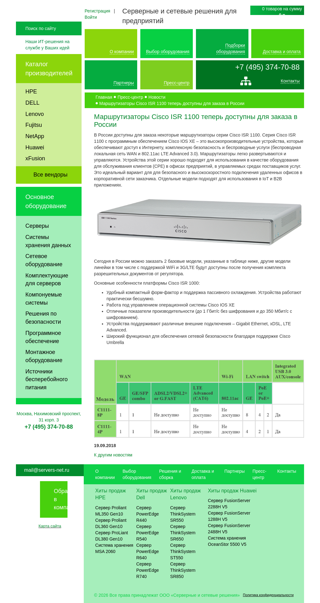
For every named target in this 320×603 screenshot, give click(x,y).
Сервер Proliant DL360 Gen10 (111, 523)
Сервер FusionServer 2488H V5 (229, 528)
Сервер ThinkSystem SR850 (183, 570)
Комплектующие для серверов (46, 292)
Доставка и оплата (282, 51)
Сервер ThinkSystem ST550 (183, 551)
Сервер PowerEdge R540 (147, 532)
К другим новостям (113, 454)
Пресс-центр (176, 82)
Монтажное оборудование (43, 369)
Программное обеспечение (43, 350)
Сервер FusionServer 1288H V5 (229, 516)
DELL (32, 115)
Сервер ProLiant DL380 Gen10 (111, 535)
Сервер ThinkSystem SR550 (183, 514)
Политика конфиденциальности (268, 595)
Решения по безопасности (43, 331)
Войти (91, 17)
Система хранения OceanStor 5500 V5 (227, 541)
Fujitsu (33, 138)
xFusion (35, 171)
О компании (122, 51)
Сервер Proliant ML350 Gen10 (111, 510)
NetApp (34, 149)
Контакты (290, 82)
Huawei (34, 160)
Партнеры (123, 82)
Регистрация (97, 10)
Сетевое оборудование (43, 273)
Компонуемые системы (43, 312)
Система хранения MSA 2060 (114, 548)
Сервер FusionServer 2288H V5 (229, 503)
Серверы (37, 239)
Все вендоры (50, 188)
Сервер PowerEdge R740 (147, 570)
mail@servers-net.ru (46, 470)
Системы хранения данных (48, 254)
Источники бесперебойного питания (46, 392)
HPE (31, 105)
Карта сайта (49, 526)
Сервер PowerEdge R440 (147, 514)
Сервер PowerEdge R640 (147, 551)
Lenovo (34, 127)
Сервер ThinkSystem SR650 (183, 532)
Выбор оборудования (167, 51)
